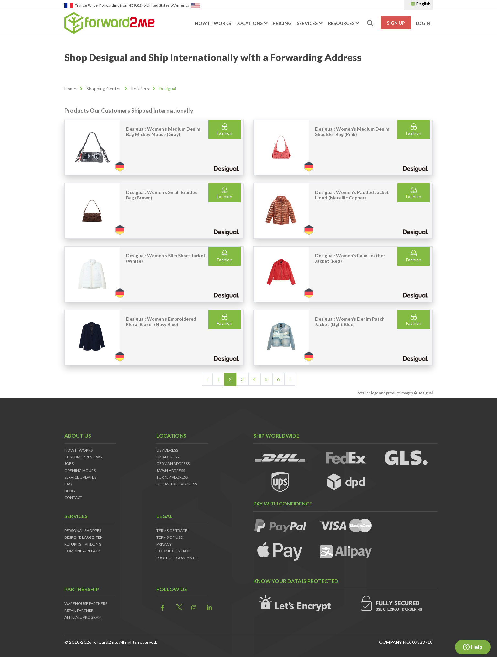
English (421, 3)
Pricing (282, 23)
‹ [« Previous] (207, 379)
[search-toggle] (370, 23)
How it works (213, 23)
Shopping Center (103, 88)
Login (423, 23)
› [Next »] (290, 379)
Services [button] (310, 23)
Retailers (140, 88)
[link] (160, 608)
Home (70, 88)
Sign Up (396, 23)
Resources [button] (343, 23)
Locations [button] (252, 23)
